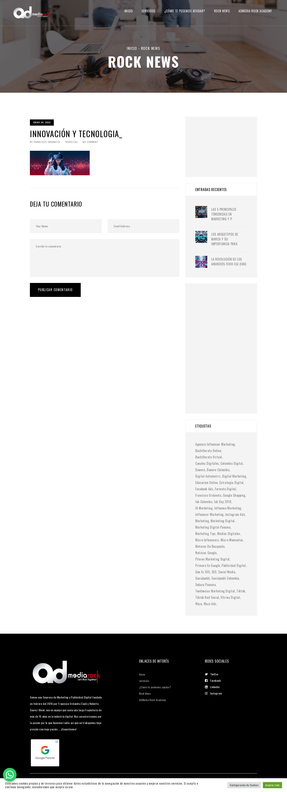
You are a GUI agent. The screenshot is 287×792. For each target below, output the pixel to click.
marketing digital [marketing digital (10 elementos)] (223, 520)
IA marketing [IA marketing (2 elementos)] (204, 508)
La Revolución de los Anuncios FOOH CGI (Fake (229, 261)
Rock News (222, 11)
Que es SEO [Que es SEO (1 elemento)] (202, 571)
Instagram (213, 693)
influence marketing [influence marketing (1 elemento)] (227, 508)
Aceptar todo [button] (272, 785)
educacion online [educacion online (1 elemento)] (206, 482)
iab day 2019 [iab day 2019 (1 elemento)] (222, 501)
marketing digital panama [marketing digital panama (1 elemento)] (212, 527)
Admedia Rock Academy (255, 11)
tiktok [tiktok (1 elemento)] (241, 591)
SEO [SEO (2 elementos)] (214, 571)
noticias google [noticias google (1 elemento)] (206, 552)
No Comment (90, 142)
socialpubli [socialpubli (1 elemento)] (202, 578)
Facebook (213, 680)
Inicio (128, 11)
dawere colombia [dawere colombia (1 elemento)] (218, 469)
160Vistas (71, 142)
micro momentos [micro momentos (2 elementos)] (232, 540)
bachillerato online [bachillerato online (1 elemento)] (208, 450)
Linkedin (212, 687)
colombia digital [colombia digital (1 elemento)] (231, 463)
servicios (148, 11)
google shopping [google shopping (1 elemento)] (234, 495)
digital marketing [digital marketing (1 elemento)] (234, 476)
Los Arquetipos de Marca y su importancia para (224, 239)
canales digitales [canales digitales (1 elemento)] (207, 463)
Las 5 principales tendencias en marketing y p (223, 214)
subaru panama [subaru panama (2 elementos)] (205, 584)
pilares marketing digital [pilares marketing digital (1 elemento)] (212, 559)
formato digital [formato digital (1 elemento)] (225, 489)
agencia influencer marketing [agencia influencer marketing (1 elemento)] (215, 444)
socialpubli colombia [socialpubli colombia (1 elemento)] (225, 578)
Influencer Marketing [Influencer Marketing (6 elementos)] (209, 514)
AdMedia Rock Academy (152, 700)
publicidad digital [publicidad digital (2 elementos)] (234, 565)
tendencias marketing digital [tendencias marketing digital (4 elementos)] (215, 591)
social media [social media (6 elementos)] (226, 571)
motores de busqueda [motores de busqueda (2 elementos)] (209, 546)
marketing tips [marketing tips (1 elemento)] (205, 533)
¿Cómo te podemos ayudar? (184, 11)
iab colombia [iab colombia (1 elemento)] (203, 501)
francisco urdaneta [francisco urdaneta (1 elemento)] (208, 495)
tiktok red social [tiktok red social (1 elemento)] (207, 597)
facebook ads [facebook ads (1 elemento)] (204, 489)
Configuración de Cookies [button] (244, 785)
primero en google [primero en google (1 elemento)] (207, 565)
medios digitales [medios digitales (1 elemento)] (228, 533)
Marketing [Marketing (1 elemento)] (202, 520)
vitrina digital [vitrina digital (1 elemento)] (230, 597)
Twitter (212, 674)
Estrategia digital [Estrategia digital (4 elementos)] (231, 482)
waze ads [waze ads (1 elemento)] (210, 603)
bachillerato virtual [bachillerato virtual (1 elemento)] (208, 457)
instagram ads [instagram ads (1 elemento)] (235, 514)
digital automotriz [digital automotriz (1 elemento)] (208, 476)
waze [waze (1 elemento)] (198, 603)
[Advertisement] (225, 141)
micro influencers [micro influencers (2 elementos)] (207, 540)
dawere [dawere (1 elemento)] (200, 469)
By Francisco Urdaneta (45, 142)
